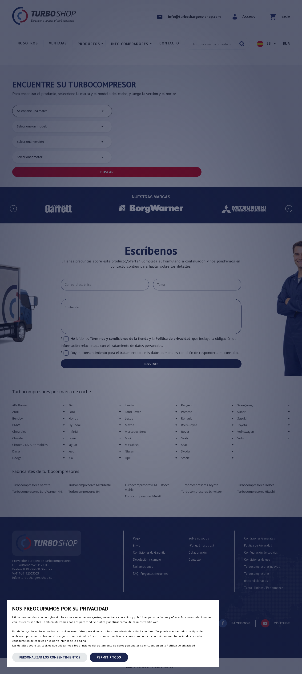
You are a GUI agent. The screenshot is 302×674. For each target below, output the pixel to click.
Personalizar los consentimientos (49, 657)
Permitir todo (109, 657)
